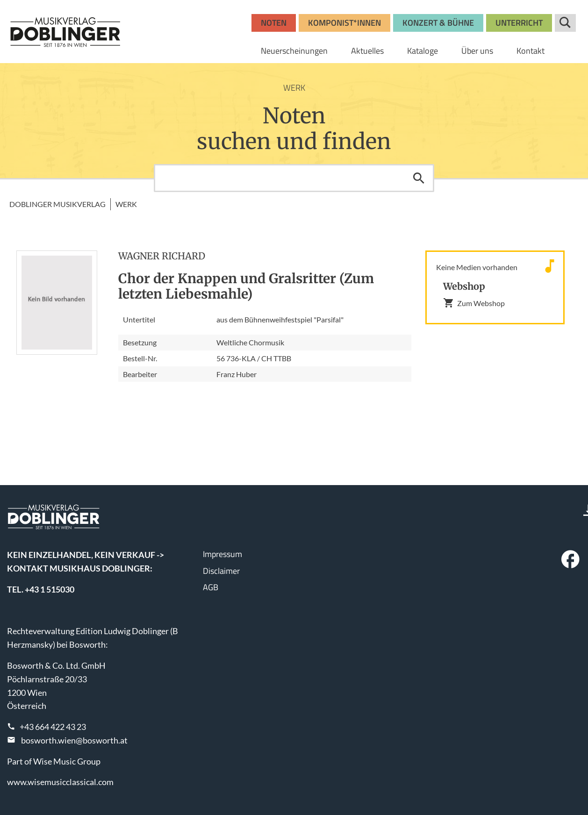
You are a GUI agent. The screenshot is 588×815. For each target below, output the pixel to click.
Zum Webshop (474, 302)
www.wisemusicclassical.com (60, 782)
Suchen (419, 178)
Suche (565, 23)
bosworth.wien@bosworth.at (74, 740)
